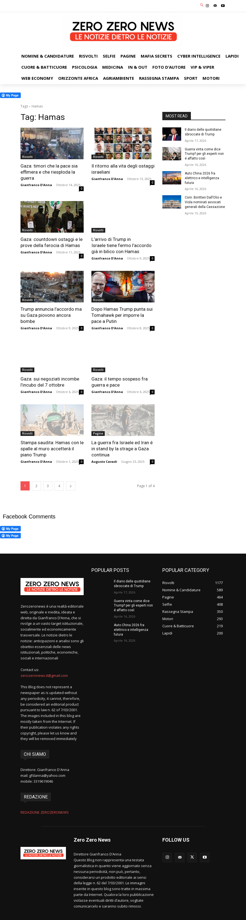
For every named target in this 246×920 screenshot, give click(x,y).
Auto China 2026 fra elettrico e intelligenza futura (202, 178)
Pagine (98, 433)
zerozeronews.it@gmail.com (44, 675)
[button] (202, 5)
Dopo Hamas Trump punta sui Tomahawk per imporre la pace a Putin (122, 315)
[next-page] (70, 485)
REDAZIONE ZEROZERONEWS (44, 812)
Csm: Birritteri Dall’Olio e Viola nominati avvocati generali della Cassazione (205, 202)
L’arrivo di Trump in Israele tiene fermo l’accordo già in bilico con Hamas (121, 245)
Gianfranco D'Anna (36, 185)
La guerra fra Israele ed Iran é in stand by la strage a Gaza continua (122, 449)
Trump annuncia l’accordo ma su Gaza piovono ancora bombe (51, 315)
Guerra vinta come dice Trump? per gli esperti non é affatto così (204, 154)
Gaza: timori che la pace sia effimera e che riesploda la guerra (49, 172)
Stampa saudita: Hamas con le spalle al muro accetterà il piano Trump (52, 449)
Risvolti (27, 157)
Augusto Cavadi (104, 461)
